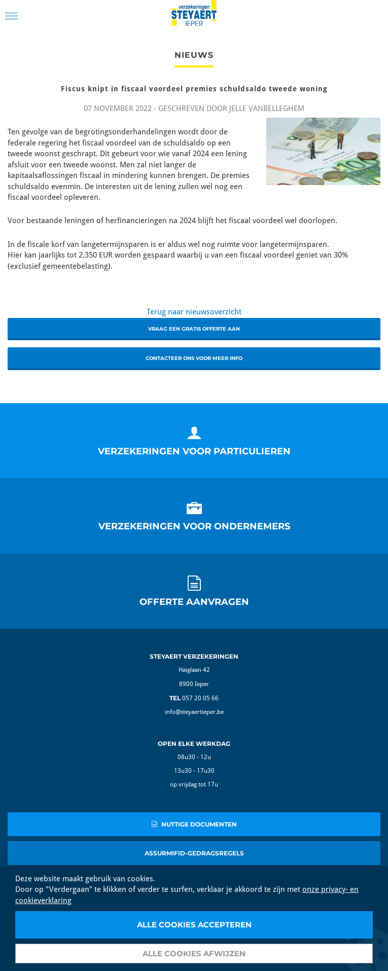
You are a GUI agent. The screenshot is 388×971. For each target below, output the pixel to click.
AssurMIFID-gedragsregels (194, 853)
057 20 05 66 (200, 698)
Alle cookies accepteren (194, 924)
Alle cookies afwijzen (194, 953)
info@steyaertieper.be (194, 711)
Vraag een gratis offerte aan (194, 329)
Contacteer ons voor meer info (194, 358)
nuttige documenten (194, 824)
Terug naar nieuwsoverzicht (194, 311)
